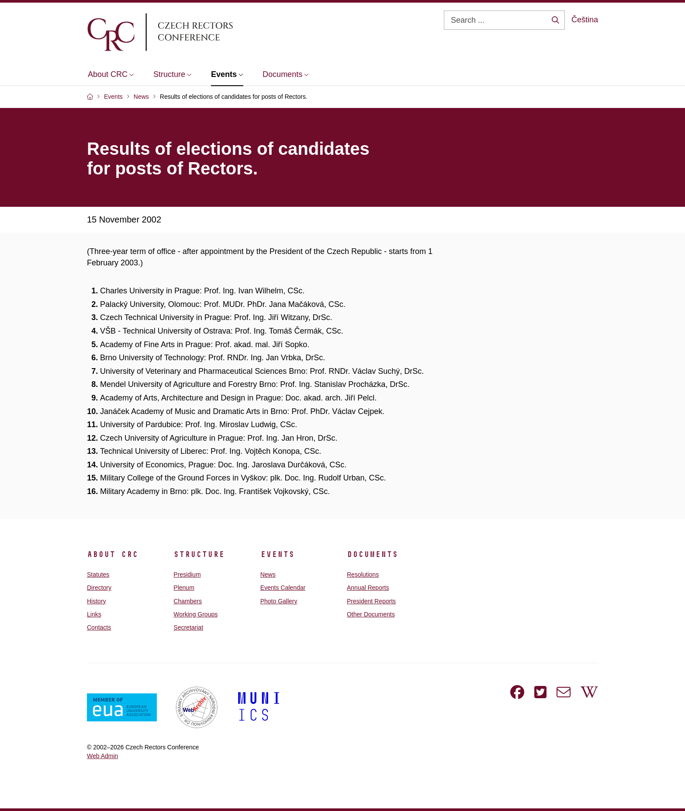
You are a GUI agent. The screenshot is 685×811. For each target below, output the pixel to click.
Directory (99, 587)
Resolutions (363, 574)
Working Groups (195, 614)
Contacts (99, 627)
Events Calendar (283, 587)
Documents (372, 554)
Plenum (183, 587)
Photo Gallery (279, 601)
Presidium (187, 574)
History (96, 601)
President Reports (371, 601)
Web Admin (102, 755)
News (268, 574)
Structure (199, 554)
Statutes (98, 574)
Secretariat (188, 627)
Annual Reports (368, 587)
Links (94, 614)
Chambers (187, 601)
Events (277, 554)
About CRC (112, 554)
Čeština (584, 19)
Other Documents (371, 614)
